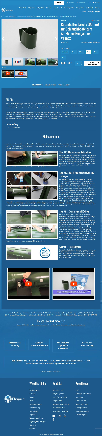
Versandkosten (57, 371)
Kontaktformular (58, 390)
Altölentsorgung (81, 415)
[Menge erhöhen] (81, 62)
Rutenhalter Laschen (23, 16)
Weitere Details (50, 85)
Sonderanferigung (35, 404)
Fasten (84, 12)
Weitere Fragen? (64, 85)
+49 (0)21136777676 (59, 397)
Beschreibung (37, 85)
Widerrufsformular (82, 404)
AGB (77, 390)
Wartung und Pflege (36, 418)
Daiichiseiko (91, 12)
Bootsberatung (34, 408)
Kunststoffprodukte (69, 8)
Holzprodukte (31, 8)
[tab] (37, 85)
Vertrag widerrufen (82, 408)
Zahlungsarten (34, 390)
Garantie (32, 429)
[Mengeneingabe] (77, 63)
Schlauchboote (22, 8)
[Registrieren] (81, 3)
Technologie (33, 411)
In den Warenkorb (93, 63)
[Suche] (59, 3)
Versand (32, 394)
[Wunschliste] (89, 3)
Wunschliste (96, 20)
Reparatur (32, 415)
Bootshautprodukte (57, 8)
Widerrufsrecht (81, 401)
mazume (97, 12)
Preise (31, 401)
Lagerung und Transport (37, 422)
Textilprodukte (40, 8)
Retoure (32, 397)
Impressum (79, 397)
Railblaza (97, 8)
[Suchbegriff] (27, 3)
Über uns (32, 425)
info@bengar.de (58, 394)
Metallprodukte (89, 8)
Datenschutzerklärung (83, 394)
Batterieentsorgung (82, 411)
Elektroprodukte (80, 8)
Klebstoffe (48, 8)
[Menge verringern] (81, 64)
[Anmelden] (70, 3)
